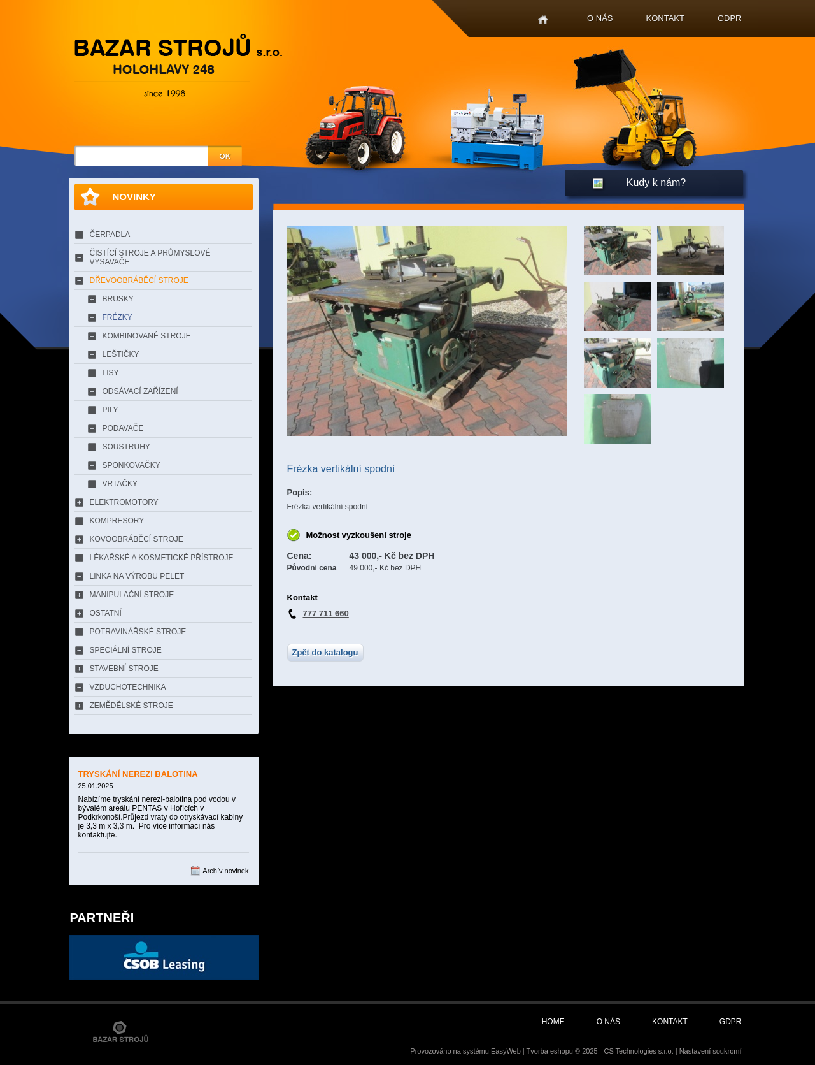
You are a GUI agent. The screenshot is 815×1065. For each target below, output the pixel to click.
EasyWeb (506, 1051)
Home (543, 20)
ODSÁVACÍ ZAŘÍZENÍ (140, 391)
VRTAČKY (120, 483)
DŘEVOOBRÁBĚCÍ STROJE (139, 280)
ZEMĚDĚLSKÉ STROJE (131, 705)
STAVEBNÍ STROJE (124, 668)
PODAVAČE (123, 428)
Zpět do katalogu (325, 652)
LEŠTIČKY (121, 354)
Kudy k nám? (656, 182)
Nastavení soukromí (710, 1051)
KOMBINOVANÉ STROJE (147, 335)
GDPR (730, 18)
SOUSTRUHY (126, 446)
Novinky (134, 196)
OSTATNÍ (106, 613)
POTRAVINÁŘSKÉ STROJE (138, 631)
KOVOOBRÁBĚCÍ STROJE (136, 539)
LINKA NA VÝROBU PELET (137, 576)
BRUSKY (118, 298)
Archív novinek (225, 870)
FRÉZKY (117, 317)
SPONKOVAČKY (131, 465)
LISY (111, 372)
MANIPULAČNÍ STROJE (132, 594)
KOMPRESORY (117, 520)
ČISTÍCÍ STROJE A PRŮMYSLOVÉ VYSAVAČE (150, 257)
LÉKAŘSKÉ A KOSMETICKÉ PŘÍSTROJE (162, 557)
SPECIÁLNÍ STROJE (126, 650)
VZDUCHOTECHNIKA (128, 687)
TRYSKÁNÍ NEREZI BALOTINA (138, 774)
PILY (110, 409)
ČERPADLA (110, 234)
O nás (600, 18)
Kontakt (665, 18)
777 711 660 (326, 613)
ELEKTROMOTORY (124, 502)
